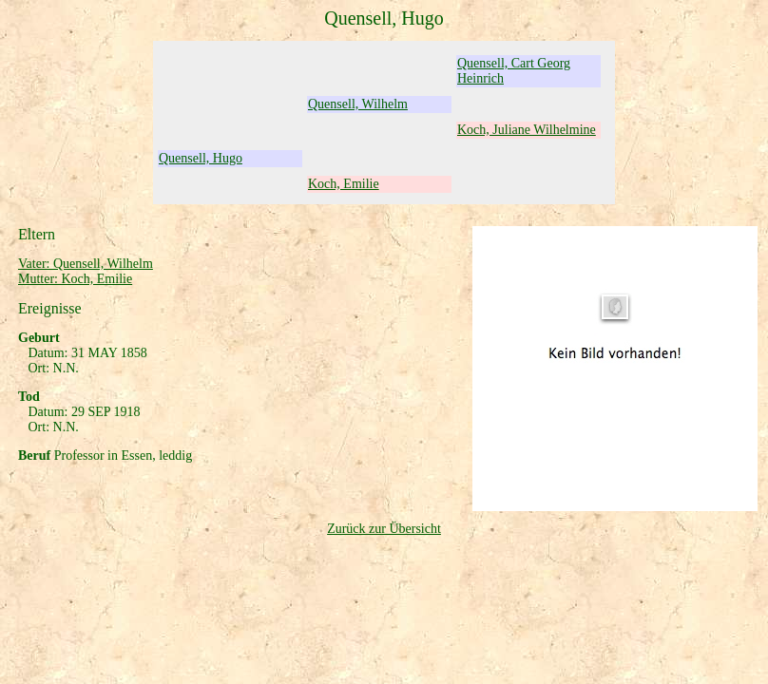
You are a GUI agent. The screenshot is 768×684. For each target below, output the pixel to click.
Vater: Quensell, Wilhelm (85, 263)
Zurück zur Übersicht (384, 529)
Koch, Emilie (343, 184)
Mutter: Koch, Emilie (75, 279)
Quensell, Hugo (200, 158)
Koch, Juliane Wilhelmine (526, 130)
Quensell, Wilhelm (358, 104)
